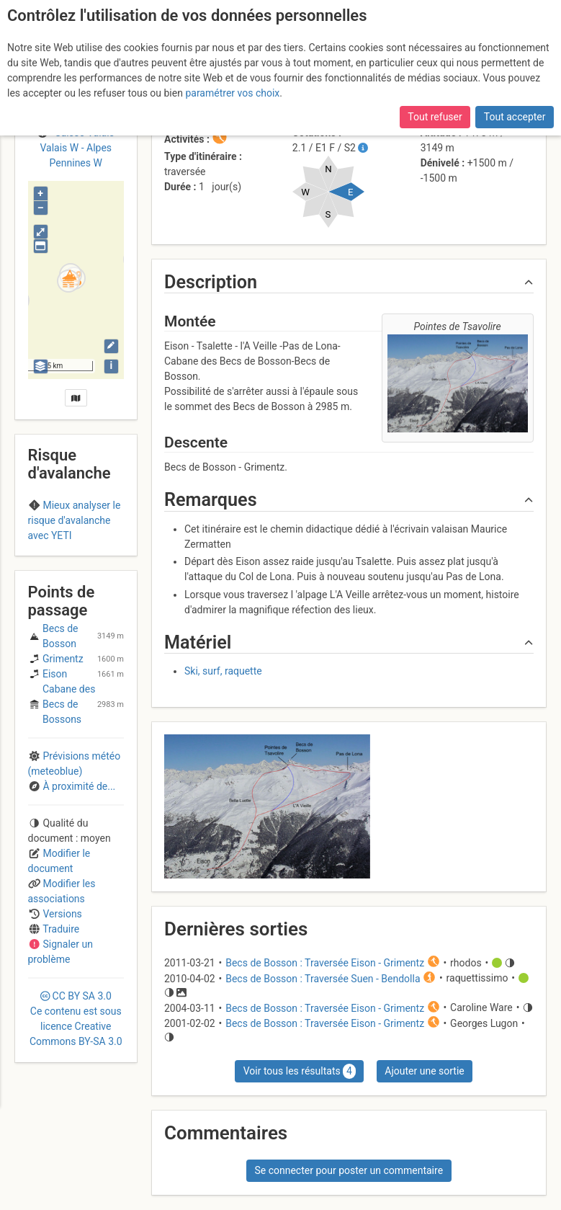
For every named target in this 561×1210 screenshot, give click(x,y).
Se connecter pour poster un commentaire (348, 1170)
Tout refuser (435, 117)
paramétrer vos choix (232, 93)
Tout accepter (515, 117)
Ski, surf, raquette (223, 671)
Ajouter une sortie (424, 1071)
